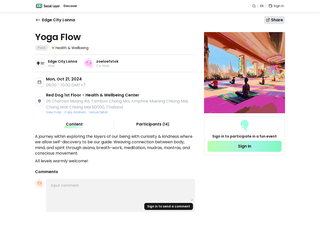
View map (53, 112)
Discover (70, 6)
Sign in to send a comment (168, 206)
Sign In (244, 146)
